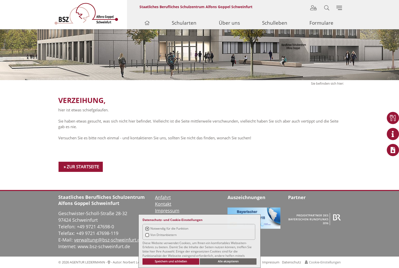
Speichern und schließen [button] (171, 261)
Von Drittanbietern (163, 235)
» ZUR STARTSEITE (81, 167)
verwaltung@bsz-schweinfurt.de (108, 240)
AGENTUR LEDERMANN (87, 262)
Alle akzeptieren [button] (228, 261)
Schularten (184, 23)
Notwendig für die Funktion (169, 228)
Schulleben (274, 23)
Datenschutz (291, 262)
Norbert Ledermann (138, 262)
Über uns (229, 23)
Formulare (321, 23)
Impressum (270, 262)
